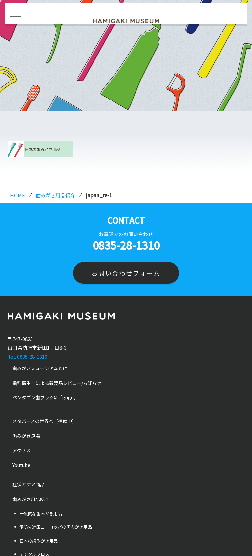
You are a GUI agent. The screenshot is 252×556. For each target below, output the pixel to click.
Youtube (21, 465)
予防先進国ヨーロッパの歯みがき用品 (55, 527)
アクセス (21, 450)
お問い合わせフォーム (126, 272)
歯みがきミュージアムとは (39, 368)
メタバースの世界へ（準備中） (44, 421)
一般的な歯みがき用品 (40, 513)
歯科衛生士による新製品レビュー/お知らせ (56, 383)
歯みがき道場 (26, 436)
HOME (17, 195)
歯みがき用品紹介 (55, 195)
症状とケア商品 (28, 484)
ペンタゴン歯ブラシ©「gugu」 (45, 397)
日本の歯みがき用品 (38, 541)
